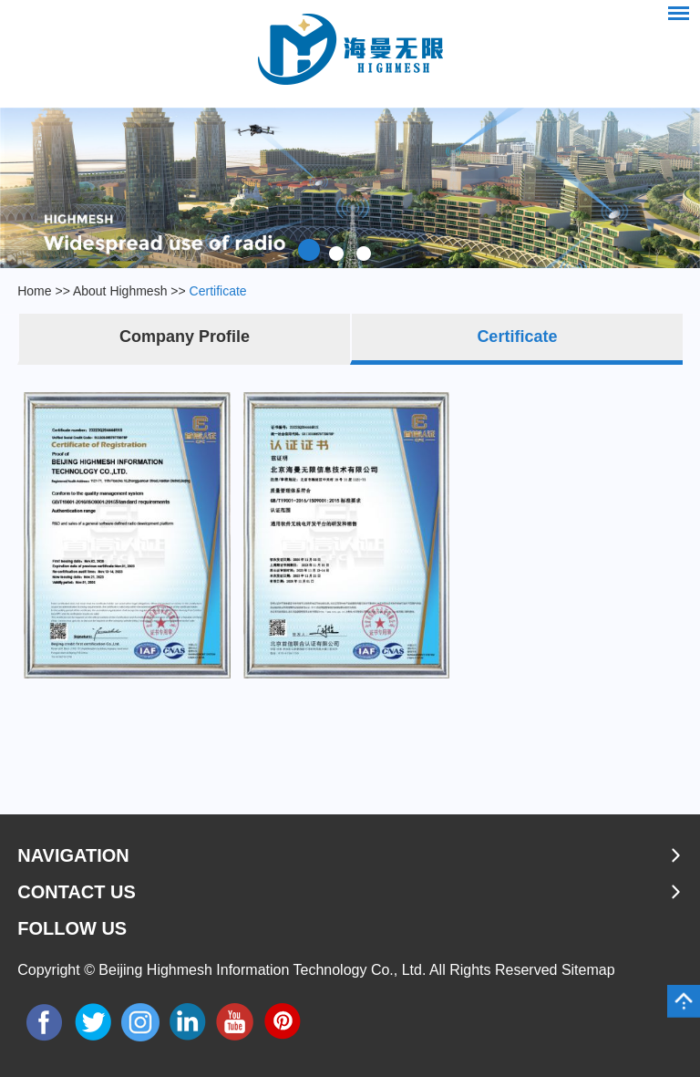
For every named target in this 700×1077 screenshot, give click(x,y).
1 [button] (309, 250)
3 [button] (364, 250)
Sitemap (588, 970)
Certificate (218, 291)
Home (34, 291)
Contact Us (76, 892)
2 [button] (336, 250)
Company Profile (184, 336)
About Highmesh (120, 291)
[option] (350, 188)
